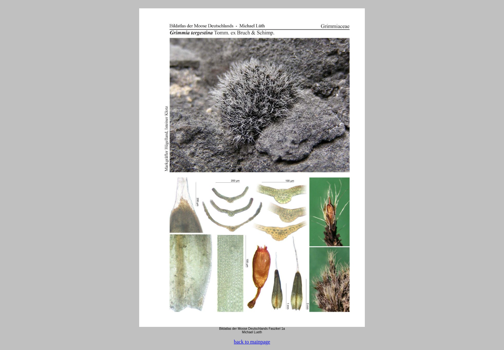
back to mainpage (252, 342)
